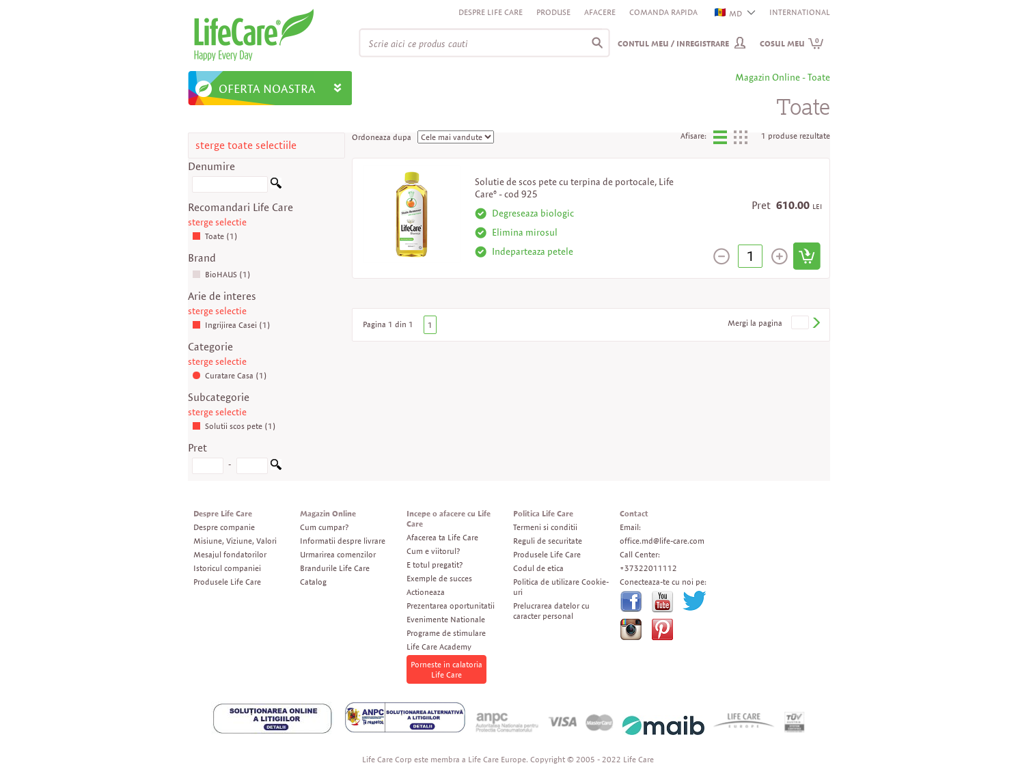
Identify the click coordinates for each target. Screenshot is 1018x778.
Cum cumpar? (324, 527)
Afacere (600, 12)
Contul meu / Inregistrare (673, 43)
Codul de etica (538, 568)
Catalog (313, 581)
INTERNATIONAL (799, 12)
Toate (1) (215, 236)
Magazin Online (328, 513)
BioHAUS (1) (221, 274)
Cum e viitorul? (433, 551)
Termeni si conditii (545, 527)
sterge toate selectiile (246, 145)
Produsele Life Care (227, 581)
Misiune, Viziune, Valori (235, 541)
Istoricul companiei (227, 568)
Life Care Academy (439, 646)
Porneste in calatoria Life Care (446, 669)
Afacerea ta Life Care (442, 537)
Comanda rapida (663, 12)
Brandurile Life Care (335, 568)
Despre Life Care (490, 12)
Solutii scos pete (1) (234, 426)
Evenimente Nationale (446, 619)
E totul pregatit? (435, 564)
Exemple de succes (439, 578)
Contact (634, 513)
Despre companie (224, 527)
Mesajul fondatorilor (229, 554)
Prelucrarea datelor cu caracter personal (551, 610)
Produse (553, 12)
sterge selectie (217, 222)
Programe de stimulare (446, 633)
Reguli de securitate (547, 541)
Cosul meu (792, 43)
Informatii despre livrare (342, 541)
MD (729, 13)
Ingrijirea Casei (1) (231, 325)
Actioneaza (426, 592)
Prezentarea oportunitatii (451, 605)
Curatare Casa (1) (229, 375)
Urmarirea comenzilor (338, 554)
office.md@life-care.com (662, 541)
